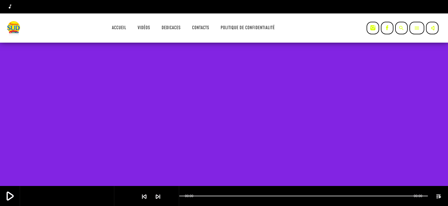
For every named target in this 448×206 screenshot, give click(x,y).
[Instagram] (373, 28)
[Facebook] (387, 28)
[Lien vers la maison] (14, 28)
